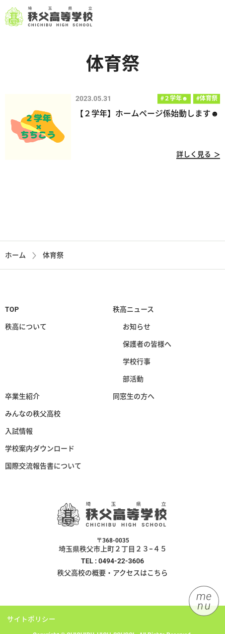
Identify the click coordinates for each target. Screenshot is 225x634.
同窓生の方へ (133, 398)
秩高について (26, 329)
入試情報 (19, 433)
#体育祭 (207, 98)
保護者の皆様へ (147, 346)
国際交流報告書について (43, 468)
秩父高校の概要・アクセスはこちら (112, 575)
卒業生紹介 (22, 398)
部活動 (133, 381)
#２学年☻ (174, 98)
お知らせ (136, 329)
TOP (12, 311)
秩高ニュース (133, 311)
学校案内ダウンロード (40, 450)
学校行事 (136, 363)
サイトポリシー (31, 622)
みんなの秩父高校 (33, 416)
